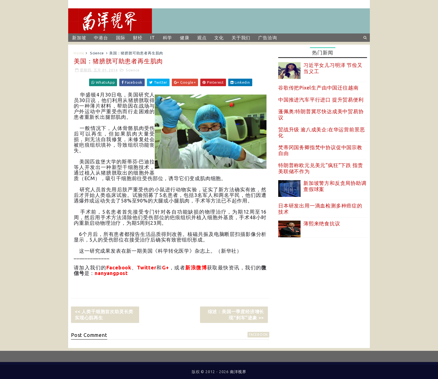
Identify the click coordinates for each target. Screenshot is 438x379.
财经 (137, 37)
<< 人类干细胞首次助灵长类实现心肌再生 (104, 314)
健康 (184, 37)
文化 (219, 37)
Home (79, 53)
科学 (167, 37)
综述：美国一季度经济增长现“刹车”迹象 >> (236, 314)
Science (97, 53)
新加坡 (79, 37)
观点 (202, 37)
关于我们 (241, 37)
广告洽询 (267, 37)
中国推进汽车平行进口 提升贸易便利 (321, 99)
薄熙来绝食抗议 (321, 223)
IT (152, 37)
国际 (120, 37)
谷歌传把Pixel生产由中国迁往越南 (318, 87)
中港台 (101, 37)
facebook (258, 334)
